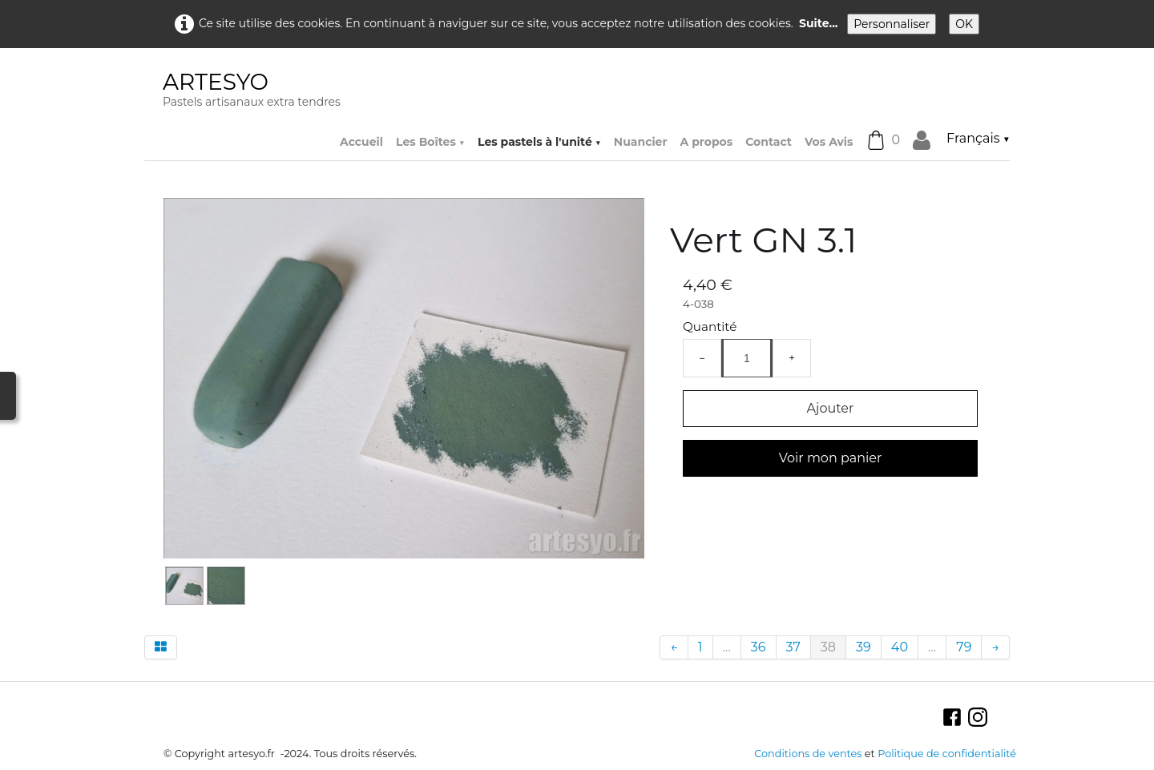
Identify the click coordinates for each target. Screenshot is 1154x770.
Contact (768, 142)
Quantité (709, 326)
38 (828, 647)
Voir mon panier (830, 458)
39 (863, 647)
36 (758, 647)
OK (964, 24)
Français (978, 138)
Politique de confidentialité (947, 754)
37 (793, 647)
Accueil (361, 142)
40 (899, 647)
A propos (706, 142)
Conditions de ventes (807, 754)
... (727, 647)
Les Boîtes (430, 142)
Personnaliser (891, 24)
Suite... (818, 23)
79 (963, 647)
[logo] (252, 92)
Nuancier (641, 142)
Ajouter (830, 408)
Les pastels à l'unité (539, 142)
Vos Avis (829, 142)
